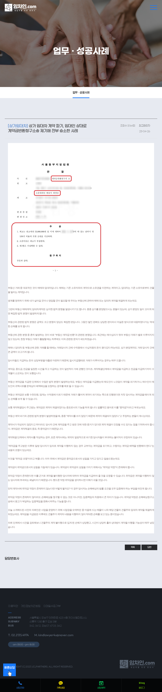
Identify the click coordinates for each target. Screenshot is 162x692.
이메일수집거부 (52, 606)
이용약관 (13, 606)
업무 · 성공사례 (81, 92)
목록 (133, 547)
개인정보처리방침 (30, 606)
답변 (149, 547)
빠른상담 (9, 671)
